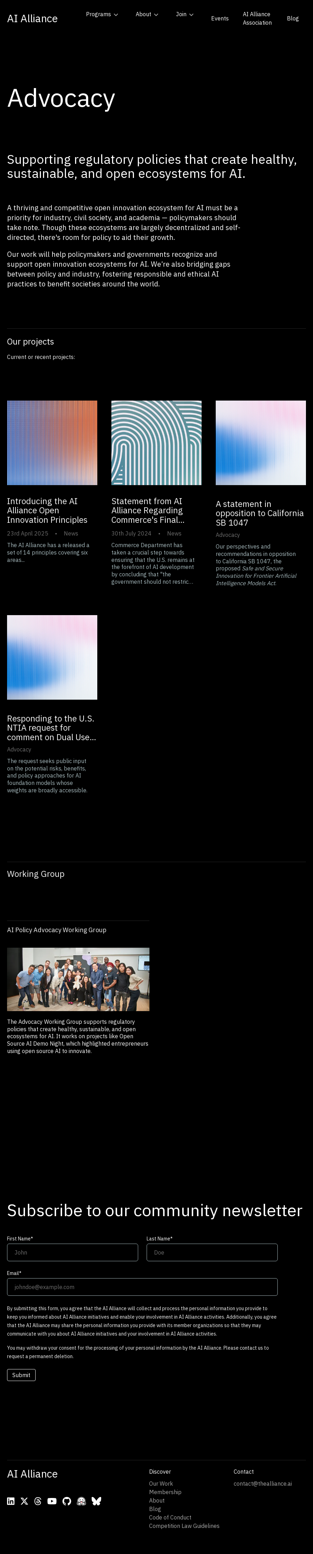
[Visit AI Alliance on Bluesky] (96, 1501)
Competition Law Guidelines (184, 1525)
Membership (165, 1492)
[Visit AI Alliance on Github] (66, 1501)
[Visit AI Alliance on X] (24, 1501)
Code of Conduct (170, 1517)
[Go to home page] (32, 18)
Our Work (161, 1483)
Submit (21, 1375)
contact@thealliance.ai (263, 1483)
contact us (251, 1348)
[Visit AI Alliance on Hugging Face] (81, 1501)
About (157, 1500)
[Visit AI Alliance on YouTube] (52, 1501)
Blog (155, 1508)
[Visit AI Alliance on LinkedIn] (10, 1501)
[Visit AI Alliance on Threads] (38, 1501)
